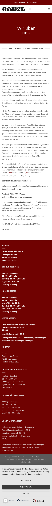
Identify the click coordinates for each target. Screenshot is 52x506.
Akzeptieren (26, 487)
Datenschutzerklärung (24, 459)
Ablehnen (26, 481)
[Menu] (30, 9)
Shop (10, 173)
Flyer (26, 173)
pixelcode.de (26, 462)
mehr (26, 494)
